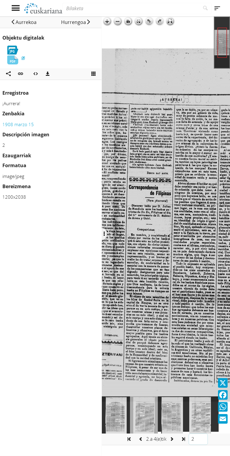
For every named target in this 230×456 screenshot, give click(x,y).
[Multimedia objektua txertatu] (36, 74)
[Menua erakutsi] (15, 8)
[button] (23, 22)
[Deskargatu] (48, 74)
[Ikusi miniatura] (93, 74)
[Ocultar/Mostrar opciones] (104, 234)
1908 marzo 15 (18, 124)
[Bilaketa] (130, 8)
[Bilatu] (205, 8)
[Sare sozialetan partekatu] (8, 74)
